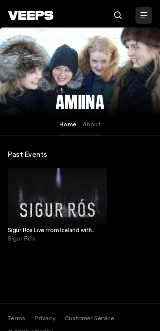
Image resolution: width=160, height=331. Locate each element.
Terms (16, 318)
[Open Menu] (144, 15)
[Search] (117, 15)
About (92, 124)
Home (68, 124)
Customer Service (89, 318)
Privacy (45, 318)
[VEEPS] (31, 15)
